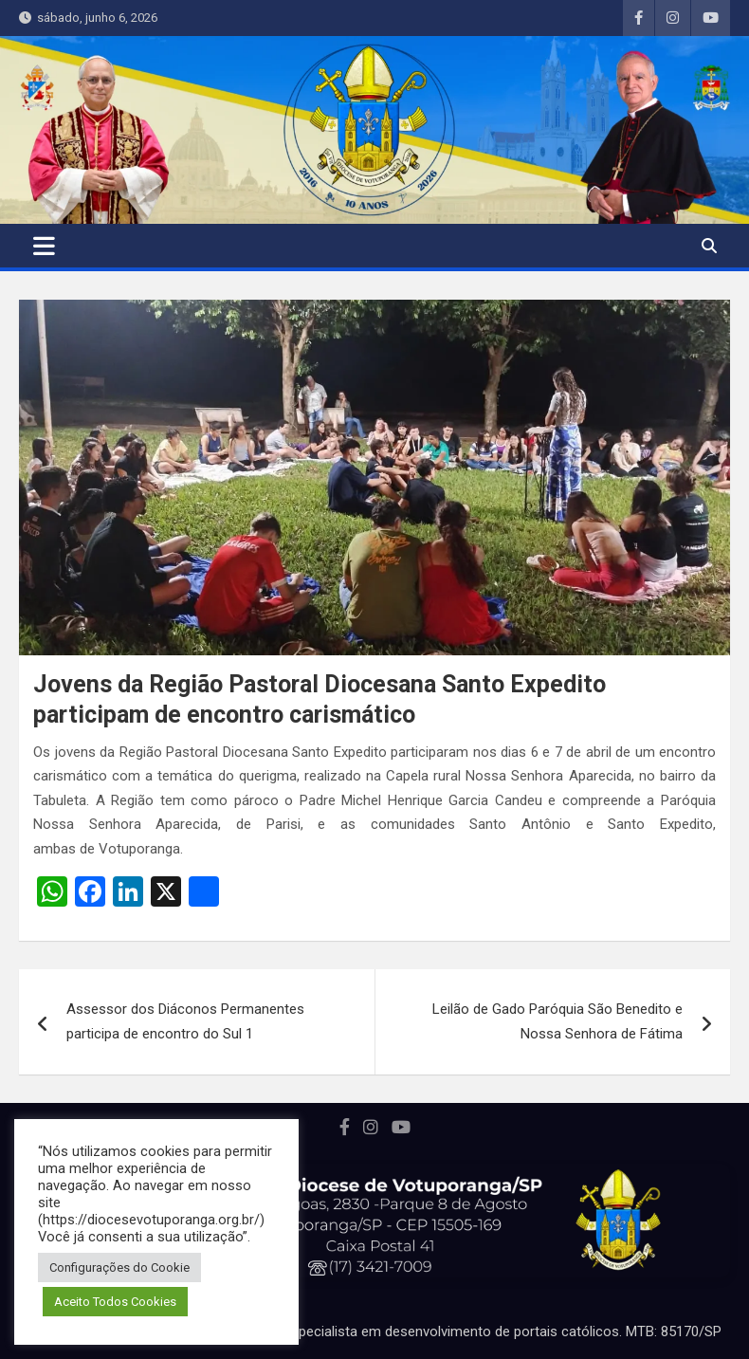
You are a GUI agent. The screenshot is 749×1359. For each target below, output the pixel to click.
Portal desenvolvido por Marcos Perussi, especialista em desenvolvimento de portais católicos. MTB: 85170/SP (375, 1331)
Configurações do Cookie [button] (119, 1267)
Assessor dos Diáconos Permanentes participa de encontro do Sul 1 (185, 1021)
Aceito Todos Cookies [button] (115, 1302)
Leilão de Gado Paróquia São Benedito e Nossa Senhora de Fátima (557, 1021)
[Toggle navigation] (44, 245)
